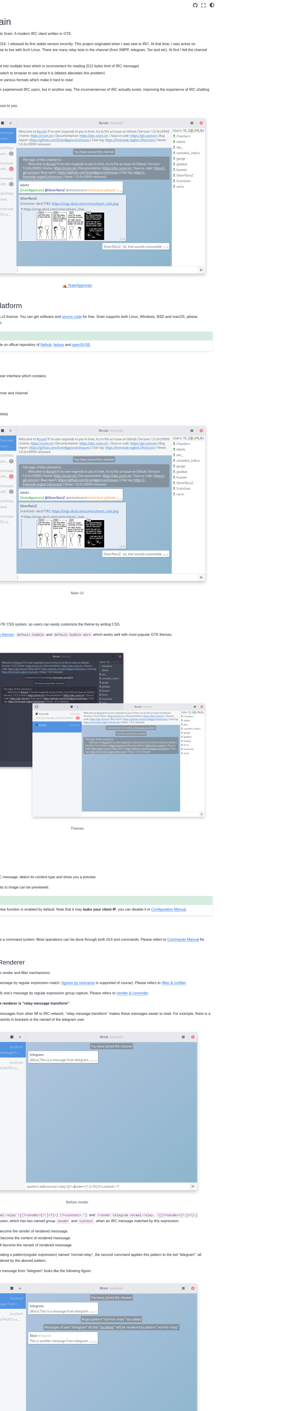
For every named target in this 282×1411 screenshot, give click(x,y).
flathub (167, 299)
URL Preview (236, 39)
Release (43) (13, 168)
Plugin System (237, 71)
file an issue (105, 1268)
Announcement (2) (17, 161)
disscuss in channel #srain (141, 1268)
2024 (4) (10, 195)
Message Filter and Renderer (248, 52)
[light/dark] (212, 5)
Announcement (19, 66)
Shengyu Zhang (20, 55)
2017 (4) (10, 244)
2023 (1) (10, 202)
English (14, 60)
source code (194, 265)
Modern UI (231, 20)
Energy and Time (239, 77)
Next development (237, 58)
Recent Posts (17, 76)
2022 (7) (10, 209)
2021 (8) (10, 216)
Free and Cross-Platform (243, 14)
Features (230, 33)
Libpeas (140, 1311)
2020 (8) (10, 223)
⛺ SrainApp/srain (138, 234)
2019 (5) (10, 230)
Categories (14, 151)
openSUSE (81, 305)
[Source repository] (195, 5)
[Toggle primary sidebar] (64, 5)
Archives (12, 178)
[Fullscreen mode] (203, 5)
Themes (230, 27)
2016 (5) (10, 251)
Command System (240, 45)
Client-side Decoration (104, 361)
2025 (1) (10, 188)
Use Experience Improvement (249, 64)
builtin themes (124, 526)
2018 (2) (10, 237)
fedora (180, 299)
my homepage (189, 1373)
